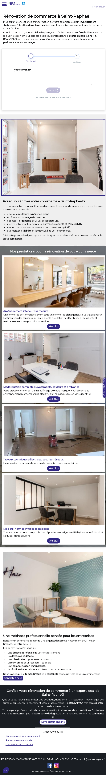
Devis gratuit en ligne (53, 762)
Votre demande (22, 70)
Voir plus (53, 617)
